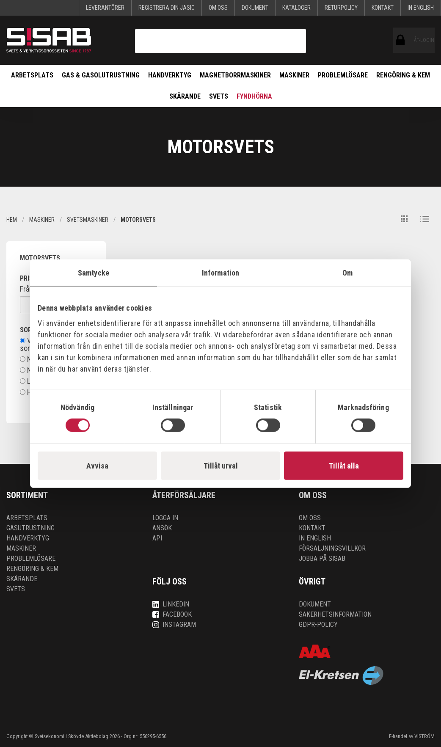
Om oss (218, 7)
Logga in (165, 518)
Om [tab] (347, 272)
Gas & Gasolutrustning (101, 75)
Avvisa (97, 465)
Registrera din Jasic (166, 7)
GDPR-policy (318, 624)
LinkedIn (170, 604)
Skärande (185, 96)
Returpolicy (341, 7)
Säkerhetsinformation (335, 614)
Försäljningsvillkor (332, 548)
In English (421, 7)
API (157, 538)
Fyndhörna (254, 96)
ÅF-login (400, 40)
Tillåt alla (344, 465)
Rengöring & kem (403, 75)
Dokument (255, 7)
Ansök (162, 528)
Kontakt (383, 7)
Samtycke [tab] (93, 272)
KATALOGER (296, 7)
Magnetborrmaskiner (235, 75)
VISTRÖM (424, 736)
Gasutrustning (30, 528)
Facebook (172, 614)
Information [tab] (220, 272)
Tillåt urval (221, 465)
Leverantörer (105, 7)
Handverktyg (169, 75)
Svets (218, 96)
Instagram (174, 624)
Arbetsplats (32, 75)
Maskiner (294, 75)
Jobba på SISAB (322, 558)
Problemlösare (343, 75)
